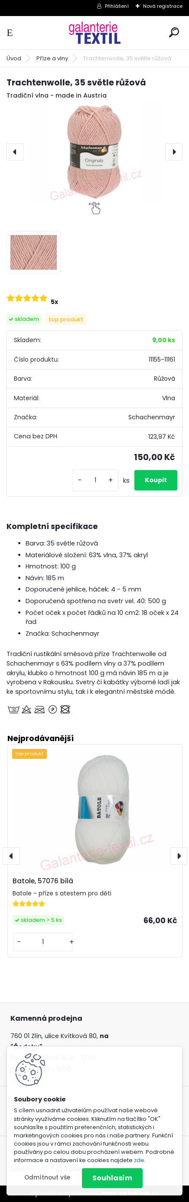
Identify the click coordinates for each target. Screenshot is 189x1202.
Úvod (14, 58)
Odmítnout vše (47, 1177)
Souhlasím (112, 1178)
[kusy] (95, 480)
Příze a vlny (52, 58)
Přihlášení (117, 6)
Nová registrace (162, 6)
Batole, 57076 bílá (43, 880)
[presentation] (15, 151)
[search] (174, 32)
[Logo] (94, 33)
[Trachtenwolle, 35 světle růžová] (94, 152)
